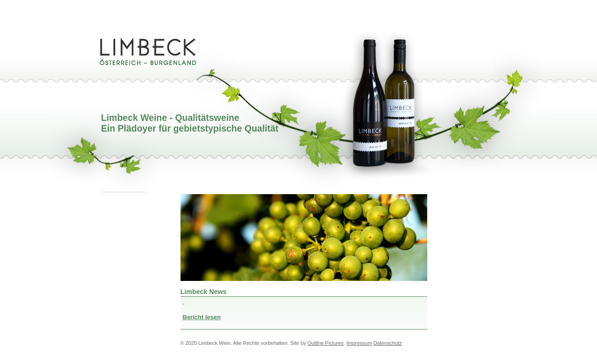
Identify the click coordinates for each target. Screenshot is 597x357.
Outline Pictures (325, 343)
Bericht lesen (202, 317)
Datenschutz (387, 343)
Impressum (359, 343)
